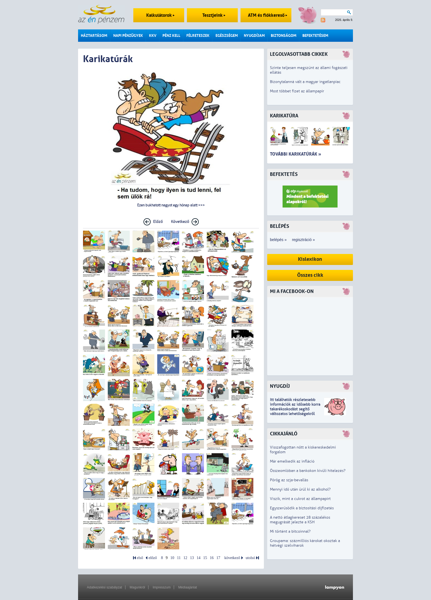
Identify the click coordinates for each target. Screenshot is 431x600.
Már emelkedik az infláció (292, 461)
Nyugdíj (280, 386)
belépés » (278, 239)
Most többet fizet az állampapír (297, 91)
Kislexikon (310, 259)
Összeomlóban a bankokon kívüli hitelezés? (308, 470)
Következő (180, 221)
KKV (152, 35)
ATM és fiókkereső (267, 15)
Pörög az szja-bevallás (289, 480)
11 (179, 557)
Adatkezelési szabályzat (104, 587)
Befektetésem (315, 35)
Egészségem (227, 35)
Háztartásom (94, 35)
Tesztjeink (213, 15)
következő (232, 557)
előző (152, 557)
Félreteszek (197, 35)
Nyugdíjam (254, 35)
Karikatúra (284, 116)
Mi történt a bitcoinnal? (290, 531)
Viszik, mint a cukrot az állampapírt (300, 498)
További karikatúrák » (295, 154)
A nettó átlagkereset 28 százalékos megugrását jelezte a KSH (300, 519)
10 (172, 557)
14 (198, 557)
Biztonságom (283, 35)
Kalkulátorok (160, 15)
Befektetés (284, 174)
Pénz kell (171, 35)
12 (185, 557)
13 (192, 557)
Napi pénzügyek (128, 35)
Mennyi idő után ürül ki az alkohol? (300, 489)
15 (205, 557)
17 (218, 557)
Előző (158, 221)
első (140, 557)
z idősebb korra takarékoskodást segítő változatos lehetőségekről (295, 409)
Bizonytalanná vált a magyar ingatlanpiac (305, 81)
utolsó (250, 557)
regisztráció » (303, 239)
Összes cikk (310, 275)
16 (212, 557)
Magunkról (137, 587)
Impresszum (161, 587)
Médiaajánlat (187, 587)
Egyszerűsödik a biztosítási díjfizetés (302, 508)
